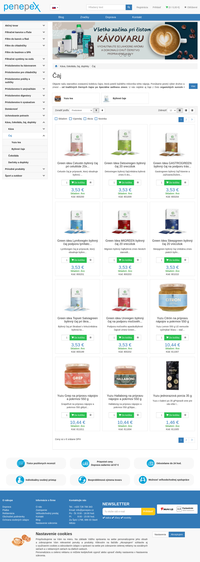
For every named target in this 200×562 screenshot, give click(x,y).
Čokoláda (13, 155)
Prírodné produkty (15, 169)
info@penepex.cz (85, 510)
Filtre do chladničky (15, 45)
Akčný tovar (11, 25)
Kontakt (137, 17)
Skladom (62, 118)
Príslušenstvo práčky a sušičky (17, 81)
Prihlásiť (157, 7)
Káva (11, 129)
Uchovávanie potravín (17, 115)
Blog (61, 17)
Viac (193, 86)
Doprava (110, 17)
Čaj (10, 135)
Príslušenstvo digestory (18, 95)
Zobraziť (162, 110)
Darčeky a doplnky (18, 162)
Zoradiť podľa (62, 110)
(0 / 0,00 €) (173, 7)
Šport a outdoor (13, 175)
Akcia (90, 118)
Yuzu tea (16, 142)
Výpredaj (77, 118)
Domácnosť (11, 109)
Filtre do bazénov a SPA (18, 52)
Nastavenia (160, 534)
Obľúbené (190, 7)
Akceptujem (177, 534)
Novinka (102, 118)
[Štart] (56, 66)
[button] (43, 25)
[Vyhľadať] (129, 7)
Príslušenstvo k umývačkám (20, 89)
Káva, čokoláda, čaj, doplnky (20, 122)
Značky (84, 17)
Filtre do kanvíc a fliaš (17, 39)
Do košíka (78, 182)
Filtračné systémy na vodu (19, 59)
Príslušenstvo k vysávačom (20, 102)
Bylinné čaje (18, 149)
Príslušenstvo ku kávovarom (20, 65)
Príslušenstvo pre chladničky (21, 72)
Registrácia (142, 7)
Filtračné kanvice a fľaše (18, 32)
